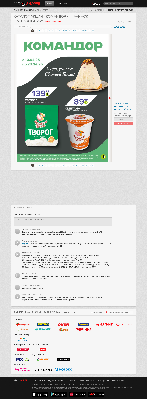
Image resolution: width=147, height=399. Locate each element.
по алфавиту (97, 312)
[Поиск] (118, 3)
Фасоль (23, 329)
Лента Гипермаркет (84, 324)
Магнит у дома (104, 324)
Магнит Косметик (23, 369)
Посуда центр (63, 359)
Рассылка (70, 381)
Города (101, 381)
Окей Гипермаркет (63, 324)
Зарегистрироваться (124, 10)
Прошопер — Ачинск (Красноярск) (27, 3)
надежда (25, 244)
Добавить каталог (55, 381)
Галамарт (43, 359)
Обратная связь (39, 381)
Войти (110, 10)
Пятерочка (23, 324)
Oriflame (43, 369)
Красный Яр (84, 329)
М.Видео (43, 349)
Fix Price (23, 359)
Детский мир (23, 339)
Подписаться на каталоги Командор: (122, 114)
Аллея (63, 329)
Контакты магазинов (86, 381)
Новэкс (63, 369)
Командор (27, 10)
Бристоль (124, 324)
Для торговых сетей (115, 381)
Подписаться (123, 124)
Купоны (63, 4)
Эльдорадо (23, 349)
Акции (49, 4)
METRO (43, 324)
